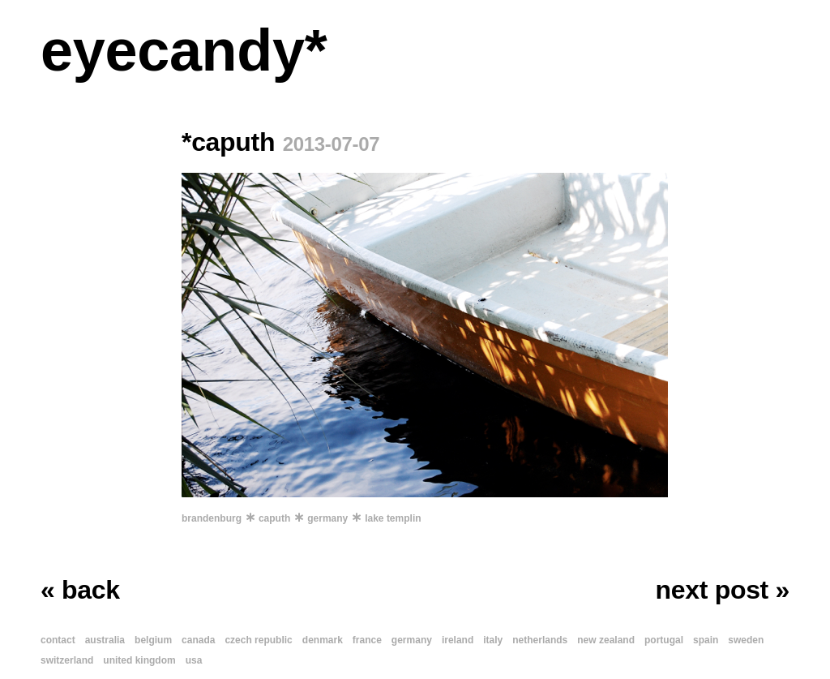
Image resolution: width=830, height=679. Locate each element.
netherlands (539, 640)
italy (493, 640)
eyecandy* (184, 50)
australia (105, 640)
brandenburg (212, 518)
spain (705, 640)
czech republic (258, 640)
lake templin (393, 518)
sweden (746, 640)
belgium (153, 640)
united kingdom (139, 660)
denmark (322, 640)
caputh (274, 518)
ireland (457, 640)
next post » (722, 589)
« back (80, 589)
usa (194, 660)
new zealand (606, 640)
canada (198, 640)
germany (327, 518)
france (367, 640)
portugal (663, 640)
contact (58, 640)
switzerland (67, 660)
